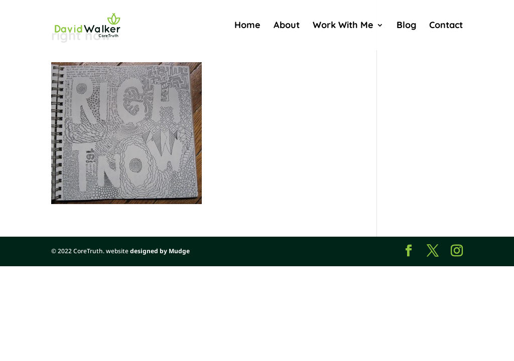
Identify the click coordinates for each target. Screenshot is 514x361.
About (287, 26)
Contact (446, 26)
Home (247, 26)
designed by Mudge (160, 251)
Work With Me (343, 26)
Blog (406, 26)
